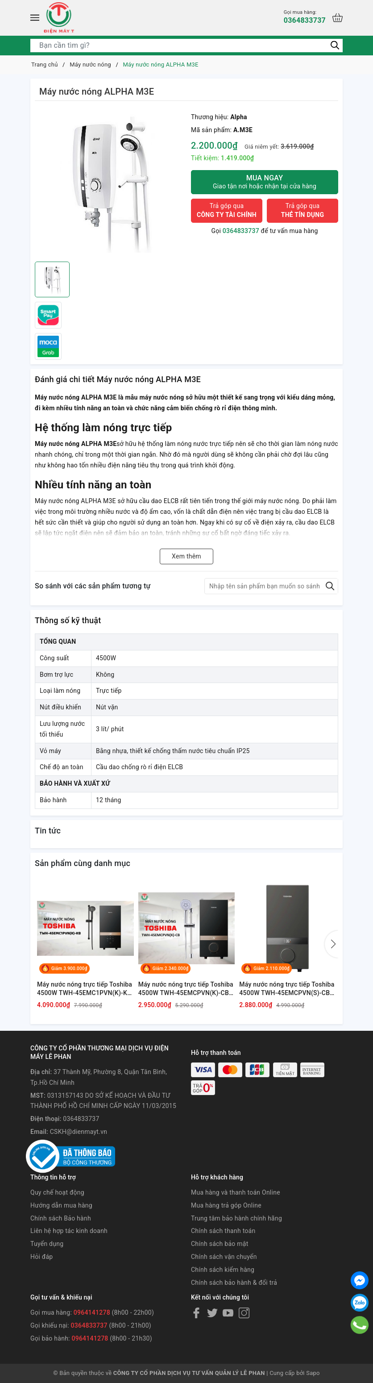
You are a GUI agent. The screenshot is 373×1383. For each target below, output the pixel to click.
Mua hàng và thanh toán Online (235, 1192)
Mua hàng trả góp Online (226, 1205)
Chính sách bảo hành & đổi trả (234, 1282)
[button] (331, 944)
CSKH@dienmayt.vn (78, 1131)
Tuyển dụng (46, 1243)
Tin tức (48, 830)
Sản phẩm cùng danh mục (82, 863)
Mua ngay (265, 182)
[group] (110, 183)
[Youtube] (228, 1313)
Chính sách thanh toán (223, 1230)
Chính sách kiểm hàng (222, 1269)
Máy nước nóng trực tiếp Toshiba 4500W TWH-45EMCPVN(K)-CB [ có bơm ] (185, 989)
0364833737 (305, 16)
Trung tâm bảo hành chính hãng (236, 1218)
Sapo (313, 1373)
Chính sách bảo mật (219, 1243)
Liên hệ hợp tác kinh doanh (69, 1230)
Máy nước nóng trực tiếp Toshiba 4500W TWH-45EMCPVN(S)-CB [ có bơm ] (286, 989)
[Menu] (34, 17)
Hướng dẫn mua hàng (61, 1205)
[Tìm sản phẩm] (186, 45)
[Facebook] (196, 1313)
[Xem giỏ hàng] (337, 17)
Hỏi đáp (41, 1256)
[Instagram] (244, 1313)
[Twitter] (212, 1313)
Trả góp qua (227, 210)
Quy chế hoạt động (57, 1192)
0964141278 (92, 1312)
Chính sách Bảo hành (60, 1218)
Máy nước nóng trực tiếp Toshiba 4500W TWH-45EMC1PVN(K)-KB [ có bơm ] (84, 989)
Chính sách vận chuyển (224, 1256)
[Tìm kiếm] (334, 44)
